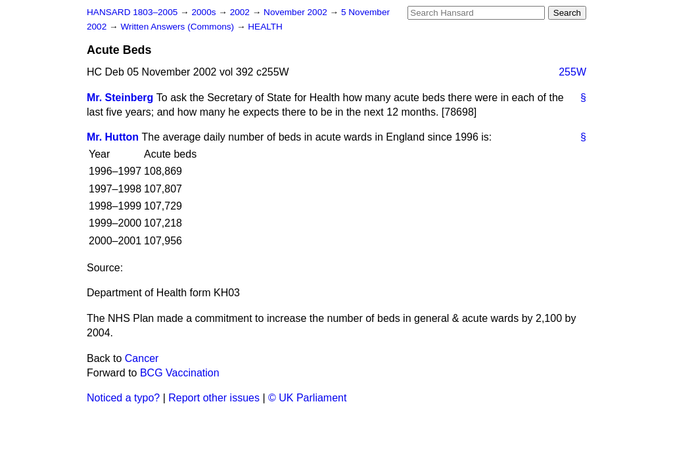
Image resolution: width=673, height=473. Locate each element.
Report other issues (214, 397)
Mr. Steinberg (120, 97)
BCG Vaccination (180, 372)
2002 (241, 12)
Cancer (142, 358)
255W (572, 72)
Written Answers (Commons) (178, 27)
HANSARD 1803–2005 (132, 12)
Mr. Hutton (113, 137)
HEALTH (265, 27)
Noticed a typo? (123, 397)
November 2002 (297, 12)
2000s (204, 12)
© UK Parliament (307, 397)
